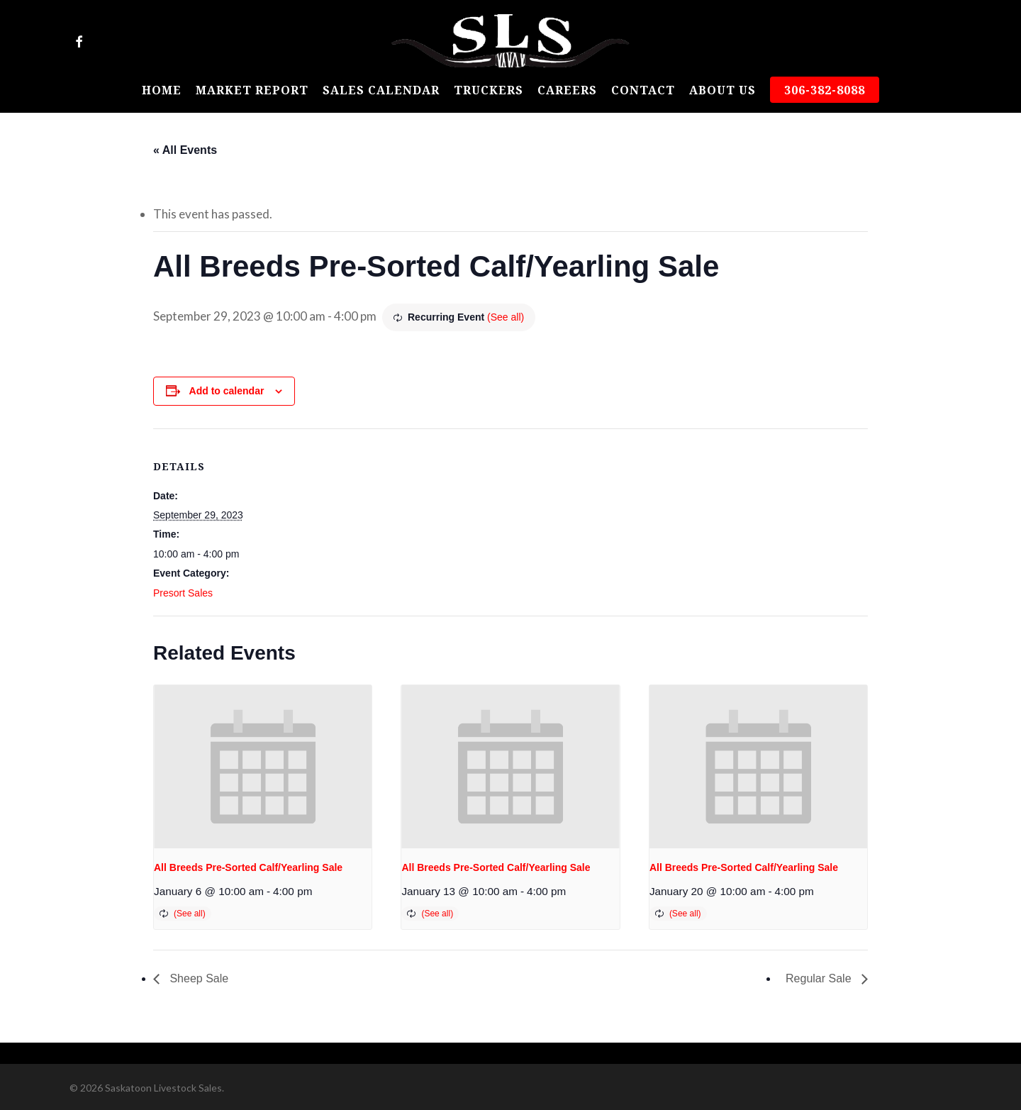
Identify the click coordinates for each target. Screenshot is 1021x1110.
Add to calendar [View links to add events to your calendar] (226, 390)
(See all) (505, 317)
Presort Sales (183, 593)
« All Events (185, 150)
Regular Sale (820, 978)
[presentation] (263, 766)
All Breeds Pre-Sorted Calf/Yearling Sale (248, 867)
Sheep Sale (197, 978)
